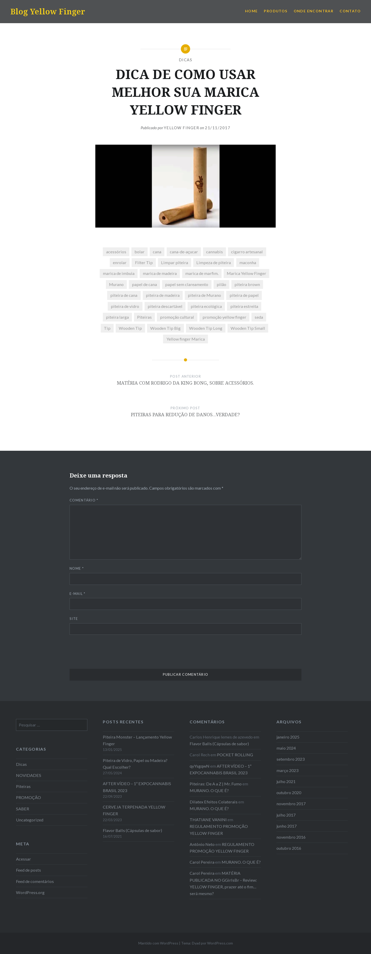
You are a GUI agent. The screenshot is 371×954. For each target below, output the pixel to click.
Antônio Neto (202, 844)
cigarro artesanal (247, 251)
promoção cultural (177, 317)
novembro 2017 (291, 803)
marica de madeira (160, 273)
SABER (22, 808)
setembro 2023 (290, 759)
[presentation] (109, 654)
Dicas (185, 59)
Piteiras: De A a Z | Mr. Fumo (216, 783)
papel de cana (144, 284)
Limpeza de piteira (213, 262)
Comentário (84, 500)
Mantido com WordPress (158, 943)
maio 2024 (286, 747)
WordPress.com (220, 943)
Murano (116, 284)
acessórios (116, 251)
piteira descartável (165, 306)
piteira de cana (123, 295)
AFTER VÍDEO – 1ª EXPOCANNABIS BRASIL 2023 (137, 787)
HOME (251, 11)
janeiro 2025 (287, 736)
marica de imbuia (118, 273)
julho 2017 (286, 814)
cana (157, 251)
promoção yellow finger (224, 317)
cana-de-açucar (184, 251)
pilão (221, 284)
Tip (107, 328)
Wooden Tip (130, 328)
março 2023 (287, 770)
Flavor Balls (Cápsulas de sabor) (132, 830)
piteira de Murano (204, 295)
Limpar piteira (174, 262)
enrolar (120, 262)
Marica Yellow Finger (246, 273)
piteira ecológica (206, 306)
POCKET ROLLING (235, 754)
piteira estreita (244, 306)
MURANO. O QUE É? (209, 790)
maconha (247, 262)
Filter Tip (144, 262)
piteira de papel (244, 295)
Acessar (23, 858)
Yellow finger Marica (185, 338)
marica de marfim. (201, 273)
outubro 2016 (288, 848)
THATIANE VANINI (208, 819)
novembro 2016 (291, 837)
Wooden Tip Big (165, 328)
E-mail (77, 594)
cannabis (214, 251)
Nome (77, 568)
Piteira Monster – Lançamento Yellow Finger (137, 740)
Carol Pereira (202, 862)
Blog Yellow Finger (47, 11)
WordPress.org (30, 892)
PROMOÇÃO (28, 797)
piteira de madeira (163, 295)
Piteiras (144, 317)
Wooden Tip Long (205, 328)
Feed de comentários (35, 881)
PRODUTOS (275, 11)
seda (259, 317)
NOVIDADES (28, 775)
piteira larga (117, 317)
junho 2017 (286, 825)
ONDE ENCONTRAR (314, 11)
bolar (139, 251)
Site (74, 619)
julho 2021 (286, 781)
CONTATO (350, 11)
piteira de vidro (125, 306)
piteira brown (247, 284)
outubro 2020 (288, 792)
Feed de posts (28, 870)
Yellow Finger (181, 127)
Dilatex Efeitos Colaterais (214, 801)
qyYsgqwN (199, 766)
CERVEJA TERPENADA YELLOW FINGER (134, 810)
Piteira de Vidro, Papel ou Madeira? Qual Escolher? (135, 763)
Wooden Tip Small (248, 328)
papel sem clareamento (186, 284)
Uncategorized (29, 819)
